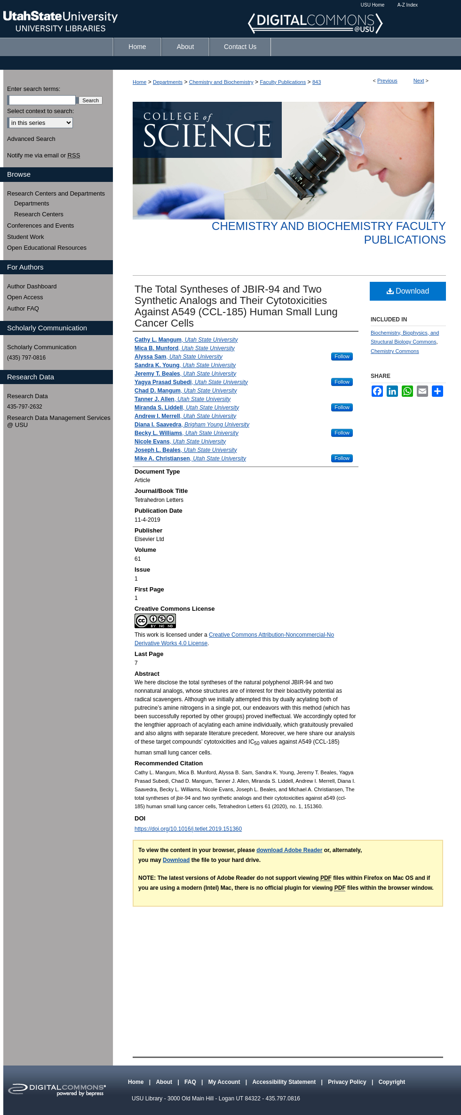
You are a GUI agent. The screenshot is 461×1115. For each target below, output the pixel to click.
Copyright (392, 1082)
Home (139, 82)
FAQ (191, 1082)
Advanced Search (31, 138)
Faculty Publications (283, 82)
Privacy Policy (348, 1082)
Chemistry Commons (395, 351)
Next (418, 80)
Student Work (25, 236)
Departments (168, 82)
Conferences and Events (40, 225)
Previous (387, 80)
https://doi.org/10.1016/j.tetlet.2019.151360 (188, 829)
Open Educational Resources (47, 247)
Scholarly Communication (41, 347)
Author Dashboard (32, 286)
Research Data (27, 396)
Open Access (25, 297)
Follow (342, 356)
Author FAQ (23, 308)
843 (316, 82)
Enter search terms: (33, 88)
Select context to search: (40, 111)
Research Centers (39, 214)
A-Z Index (407, 5)
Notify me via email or (43, 155)
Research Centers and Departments (56, 193)
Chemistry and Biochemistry (221, 82)
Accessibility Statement (284, 1082)
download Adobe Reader (289, 850)
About (165, 1082)
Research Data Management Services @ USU (59, 421)
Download (408, 291)
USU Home (373, 5)
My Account (225, 1082)
